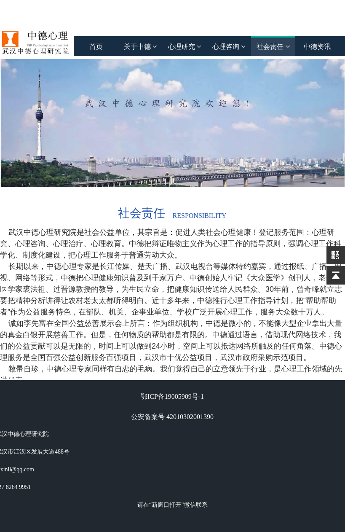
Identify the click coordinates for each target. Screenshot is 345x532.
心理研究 (184, 46)
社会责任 (273, 46)
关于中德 (140, 46)
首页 (96, 46)
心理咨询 (228, 46)
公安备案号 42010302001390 (172, 416)
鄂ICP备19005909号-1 (172, 396)
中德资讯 (317, 46)
